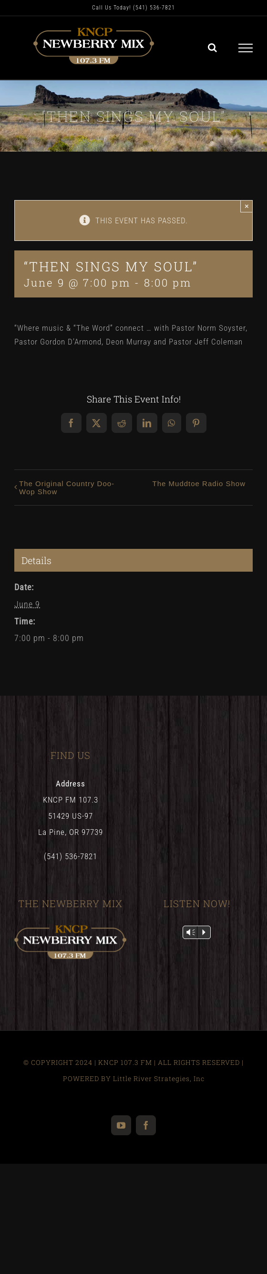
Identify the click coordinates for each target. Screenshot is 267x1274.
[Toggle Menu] (246, 48)
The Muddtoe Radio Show (199, 483)
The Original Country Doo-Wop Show (66, 487)
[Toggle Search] (212, 47)
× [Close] (247, 206)
